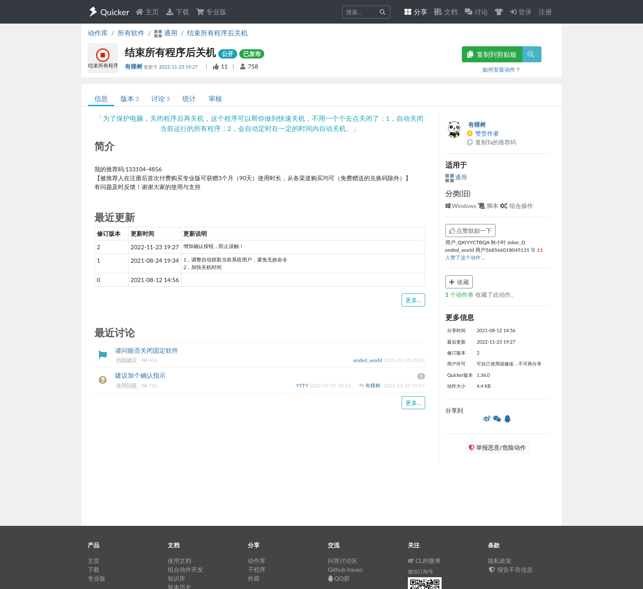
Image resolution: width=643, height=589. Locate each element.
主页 (147, 12)
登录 (521, 12)
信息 (101, 98)
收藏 (459, 281)
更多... (413, 300)
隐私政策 (500, 560)
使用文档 (179, 560)
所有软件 (131, 33)
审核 (215, 98)
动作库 (98, 33)
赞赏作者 (482, 133)
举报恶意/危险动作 (497, 447)
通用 (456, 177)
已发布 (252, 53)
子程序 (256, 569)
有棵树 (134, 66)
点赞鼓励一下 (470, 230)
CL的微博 (424, 560)
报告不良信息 (510, 569)
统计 (189, 98)
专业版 (211, 12)
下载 (177, 12)
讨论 (160, 98)
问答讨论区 (342, 560)
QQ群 (339, 578)
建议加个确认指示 (140, 375)
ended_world (368, 360)
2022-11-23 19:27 (179, 66)
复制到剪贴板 (492, 54)
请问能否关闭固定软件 (146, 350)
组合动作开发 (185, 569)
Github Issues (345, 569)
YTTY (302, 385)
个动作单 (460, 294)
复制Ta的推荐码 (491, 142)
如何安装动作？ (501, 69)
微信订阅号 (420, 571)
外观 (254, 578)
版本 (130, 98)
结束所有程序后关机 (217, 33)
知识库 (176, 578)
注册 (545, 12)
